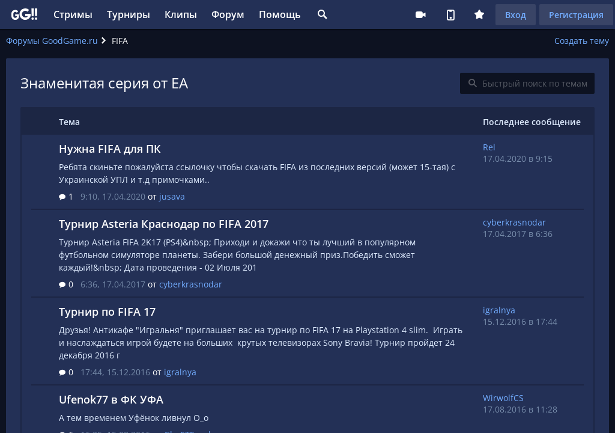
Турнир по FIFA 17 (107, 311)
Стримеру (420, 14)
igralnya (180, 372)
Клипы (181, 14)
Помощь (280, 14)
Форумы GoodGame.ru (52, 40)
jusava (172, 196)
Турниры (128, 14)
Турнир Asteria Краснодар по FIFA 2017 (163, 223)
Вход (515, 14)
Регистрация (576, 14)
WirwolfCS (503, 398)
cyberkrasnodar (190, 284)
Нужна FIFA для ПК (110, 148)
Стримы (72, 14)
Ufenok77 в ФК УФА (111, 399)
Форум (227, 14)
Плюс (479, 14)
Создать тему (581, 40)
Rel (489, 147)
